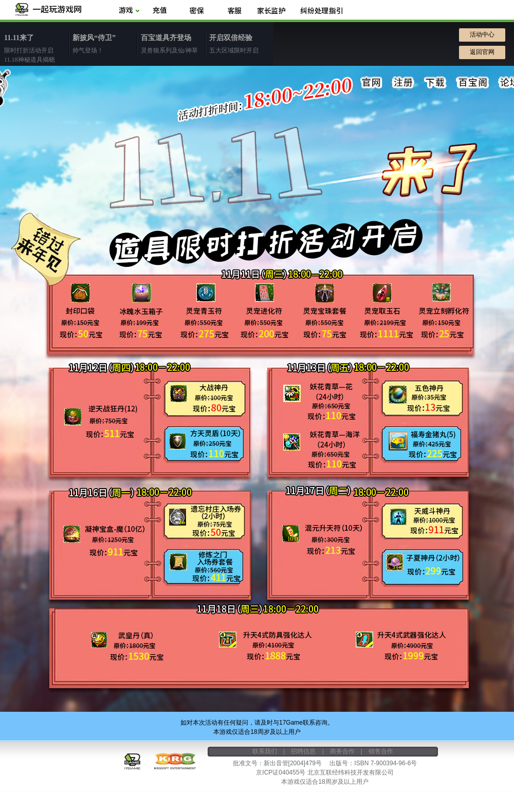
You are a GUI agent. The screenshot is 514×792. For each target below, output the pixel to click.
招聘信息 (303, 751)
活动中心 (482, 34)
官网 (371, 82)
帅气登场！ (104, 43)
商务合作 (342, 751)
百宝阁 (472, 82)
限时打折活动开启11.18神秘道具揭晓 (36, 47)
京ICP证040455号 (280, 772)
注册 (403, 82)
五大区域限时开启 (241, 43)
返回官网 (482, 52)
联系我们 (264, 751)
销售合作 (381, 751)
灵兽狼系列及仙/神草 (173, 43)
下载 (435, 82)
